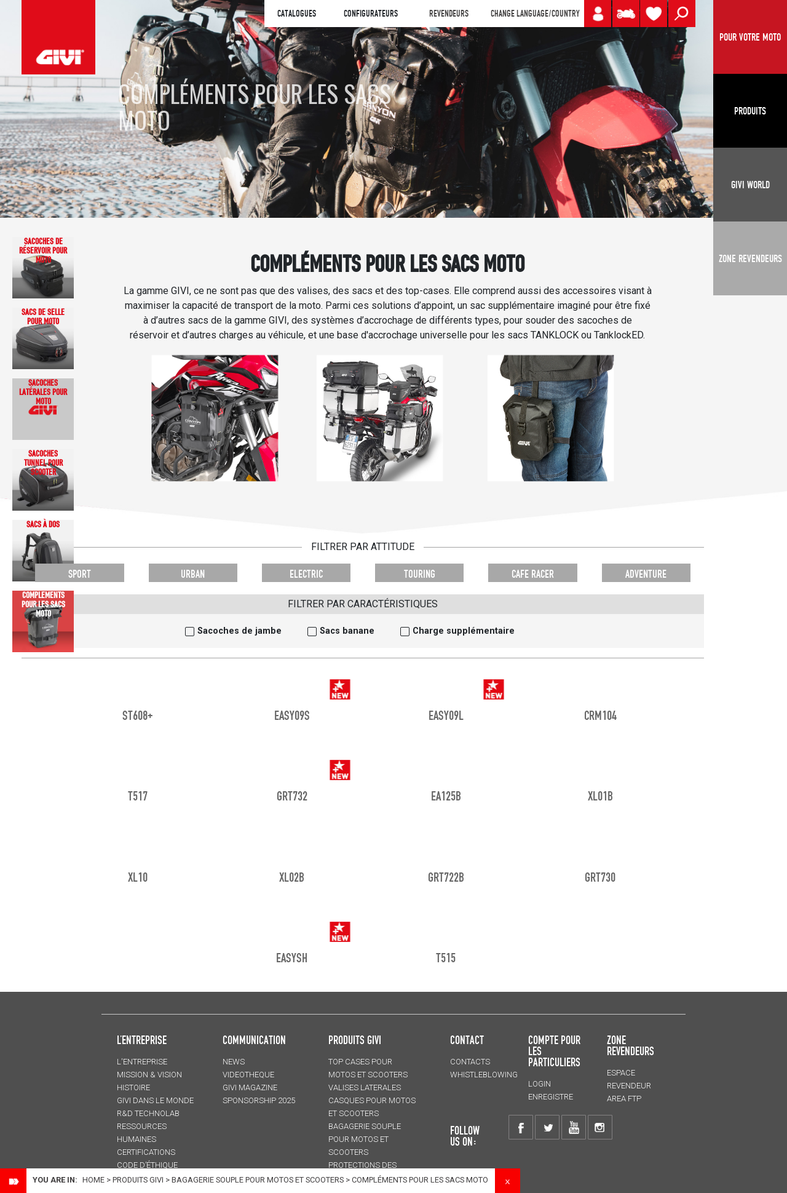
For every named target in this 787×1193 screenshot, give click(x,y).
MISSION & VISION (149, 1074)
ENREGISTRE (550, 1096)
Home (93, 1179)
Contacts (470, 1061)
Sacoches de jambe (239, 631)
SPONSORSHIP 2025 (259, 1100)
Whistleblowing (484, 1074)
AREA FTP (624, 1098)
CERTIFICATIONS (146, 1152)
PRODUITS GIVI (354, 1040)
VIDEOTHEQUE (248, 1074)
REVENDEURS (449, 13)
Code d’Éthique (147, 1165)
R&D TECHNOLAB (148, 1113)
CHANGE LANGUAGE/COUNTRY (535, 13)
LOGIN (539, 1083)
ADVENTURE (645, 573)
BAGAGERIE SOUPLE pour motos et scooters (258, 1179)
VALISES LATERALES (364, 1087)
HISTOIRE (133, 1087)
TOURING (419, 573)
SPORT (79, 573)
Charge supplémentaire (464, 631)
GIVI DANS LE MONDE (155, 1100)
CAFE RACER (533, 573)
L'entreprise (142, 1061)
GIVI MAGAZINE (250, 1087)
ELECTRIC (306, 573)
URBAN (193, 573)
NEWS (234, 1061)
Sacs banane (347, 631)
